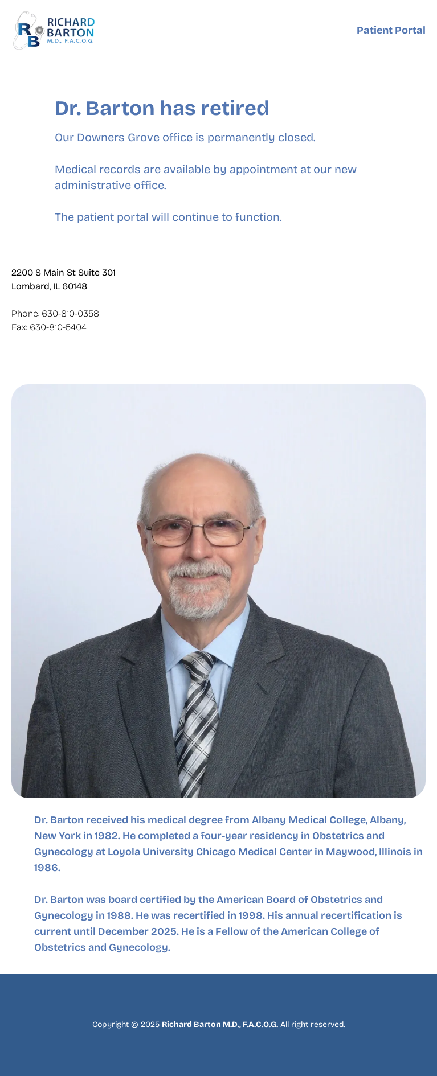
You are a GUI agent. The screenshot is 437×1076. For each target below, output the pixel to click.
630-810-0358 (70, 313)
